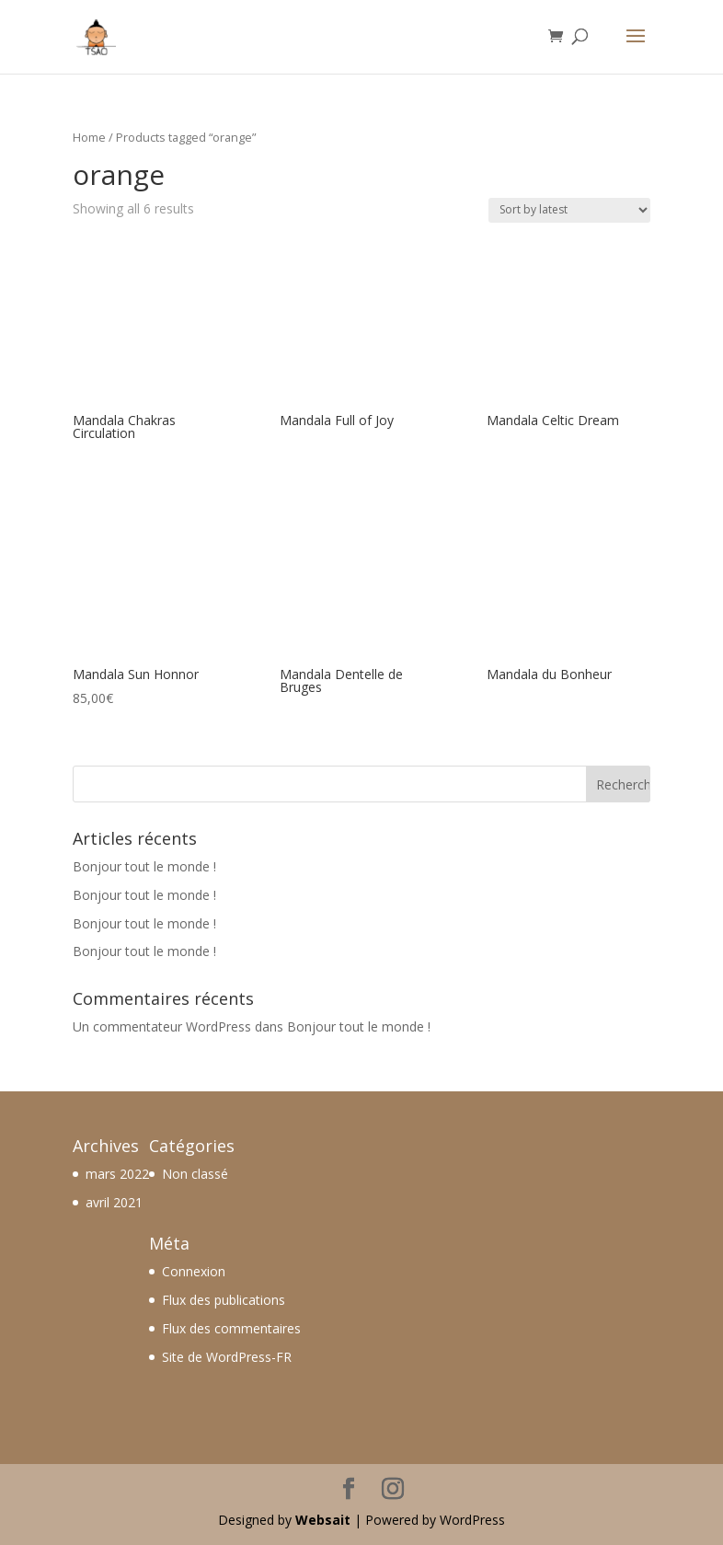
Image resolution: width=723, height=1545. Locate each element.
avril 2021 (114, 1202)
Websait (322, 1519)
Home (89, 137)
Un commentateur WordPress (162, 1026)
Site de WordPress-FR (227, 1357)
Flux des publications (223, 1300)
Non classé (195, 1173)
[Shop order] (569, 210)
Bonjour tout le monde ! (144, 866)
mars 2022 (117, 1173)
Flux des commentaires (231, 1328)
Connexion (193, 1271)
